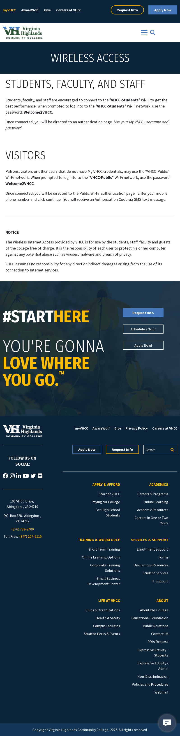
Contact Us (159, 633)
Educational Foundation (149, 618)
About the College (154, 610)
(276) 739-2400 (22, 529)
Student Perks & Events (102, 633)
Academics (158, 484)
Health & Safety (108, 618)
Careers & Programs (152, 494)
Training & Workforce (99, 540)
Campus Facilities (106, 626)
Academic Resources (152, 509)
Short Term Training (104, 549)
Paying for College (106, 502)
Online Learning (155, 502)
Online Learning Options (101, 557)
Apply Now (162, 10)
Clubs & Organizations (102, 610)
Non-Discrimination (152, 676)
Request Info (127, 10)
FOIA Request (158, 641)
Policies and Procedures (150, 684)
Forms (163, 557)
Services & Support (149, 540)
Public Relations (155, 626)
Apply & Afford (106, 484)
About (162, 600)
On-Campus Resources (151, 565)
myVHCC (9, 10)
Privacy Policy (137, 428)
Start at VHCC (109, 494)
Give (47, 10)
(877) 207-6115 (30, 536)
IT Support (160, 581)
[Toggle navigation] (144, 32)
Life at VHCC (109, 600)
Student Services (155, 573)
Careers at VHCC (68, 10)
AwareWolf (30, 10)
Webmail (161, 692)
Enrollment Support (152, 549)
